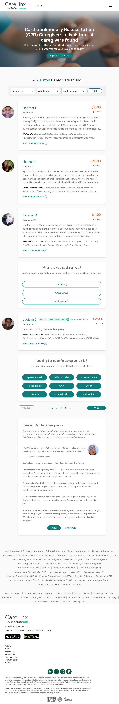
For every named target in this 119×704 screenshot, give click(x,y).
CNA (61, 386)
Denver (67, 593)
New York (60, 597)
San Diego (112, 597)
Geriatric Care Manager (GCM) (24, 580)
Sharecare (10, 652)
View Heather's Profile (35, 143)
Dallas (59, 593)
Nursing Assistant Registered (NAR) (92, 580)
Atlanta (8, 593)
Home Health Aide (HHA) (64, 568)
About (7, 649)
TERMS (48, 630)
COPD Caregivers (11, 555)
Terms (8, 663)
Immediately (61, 284)
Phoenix (86, 597)
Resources (10, 654)
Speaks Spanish (34, 377)
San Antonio (99, 597)
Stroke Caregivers (53, 563)
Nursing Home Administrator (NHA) (30, 572)
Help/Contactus (12, 657)
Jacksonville (22, 597)
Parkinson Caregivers (96, 559)
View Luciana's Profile (35, 343)
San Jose (55, 601)
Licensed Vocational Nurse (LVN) (65, 572)
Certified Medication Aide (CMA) (57, 580)
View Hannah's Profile (35, 196)
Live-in (89, 386)
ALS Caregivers (12, 551)
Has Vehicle (89, 394)
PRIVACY (39, 630)
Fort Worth (98, 593)
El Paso (86, 593)
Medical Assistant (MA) (90, 568)
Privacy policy (11, 660)
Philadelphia (74, 597)
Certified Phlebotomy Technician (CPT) (93, 576)
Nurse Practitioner (72, 584)
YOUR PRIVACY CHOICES (24, 630)
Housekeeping (35, 386)
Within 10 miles (61, 377)
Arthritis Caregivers (55, 551)
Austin (18, 593)
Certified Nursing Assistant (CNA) (34, 568)
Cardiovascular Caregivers (101, 551)
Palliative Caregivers (74, 559)
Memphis (49, 597)
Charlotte (37, 593)
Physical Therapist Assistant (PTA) (55, 576)
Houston (109, 593)
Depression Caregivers (56, 555)
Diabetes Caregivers (80, 555)
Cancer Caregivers (76, 551)
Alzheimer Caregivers (33, 551)
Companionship (61, 394)
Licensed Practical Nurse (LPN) (22, 576)
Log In (39, 6)
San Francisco (42, 601)
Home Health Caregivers (104, 555)
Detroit (77, 593)
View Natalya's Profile (35, 250)
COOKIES (8, 630)
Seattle (66, 601)
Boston (27, 593)
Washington (78, 601)
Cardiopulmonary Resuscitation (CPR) (82, 563)
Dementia (34, 394)
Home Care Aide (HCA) (49, 584)
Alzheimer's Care (89, 377)
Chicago (49, 593)
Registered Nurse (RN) (94, 572)
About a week (61, 293)
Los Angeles (36, 597)
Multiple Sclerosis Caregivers (47, 559)
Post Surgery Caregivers (30, 563)
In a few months (61, 301)
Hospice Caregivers (21, 559)
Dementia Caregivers (32, 555)
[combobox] (12, 91)
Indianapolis (7, 597)
